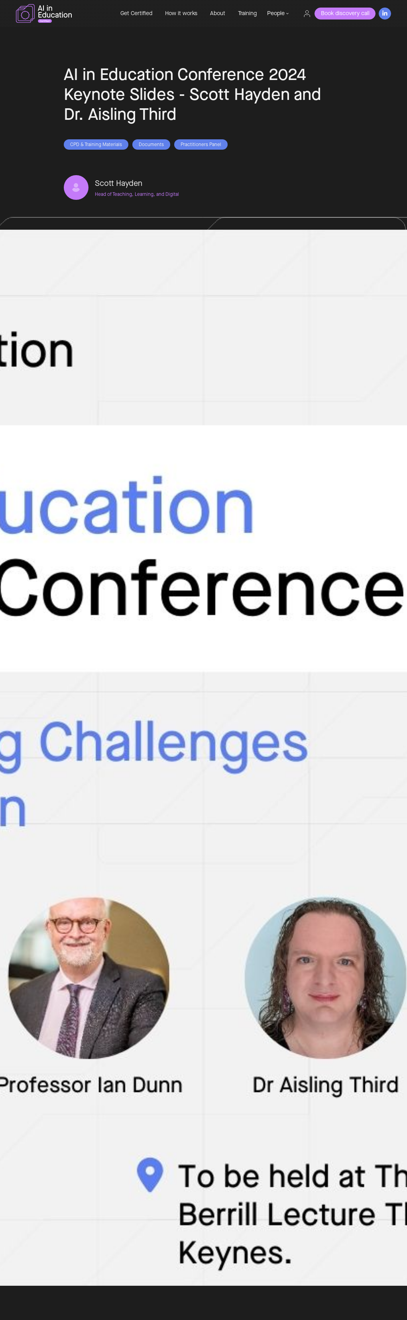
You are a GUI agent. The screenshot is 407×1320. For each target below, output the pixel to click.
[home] (61, 13)
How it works (181, 13)
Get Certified (136, 13)
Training (247, 13)
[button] (278, 13)
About (217, 13)
